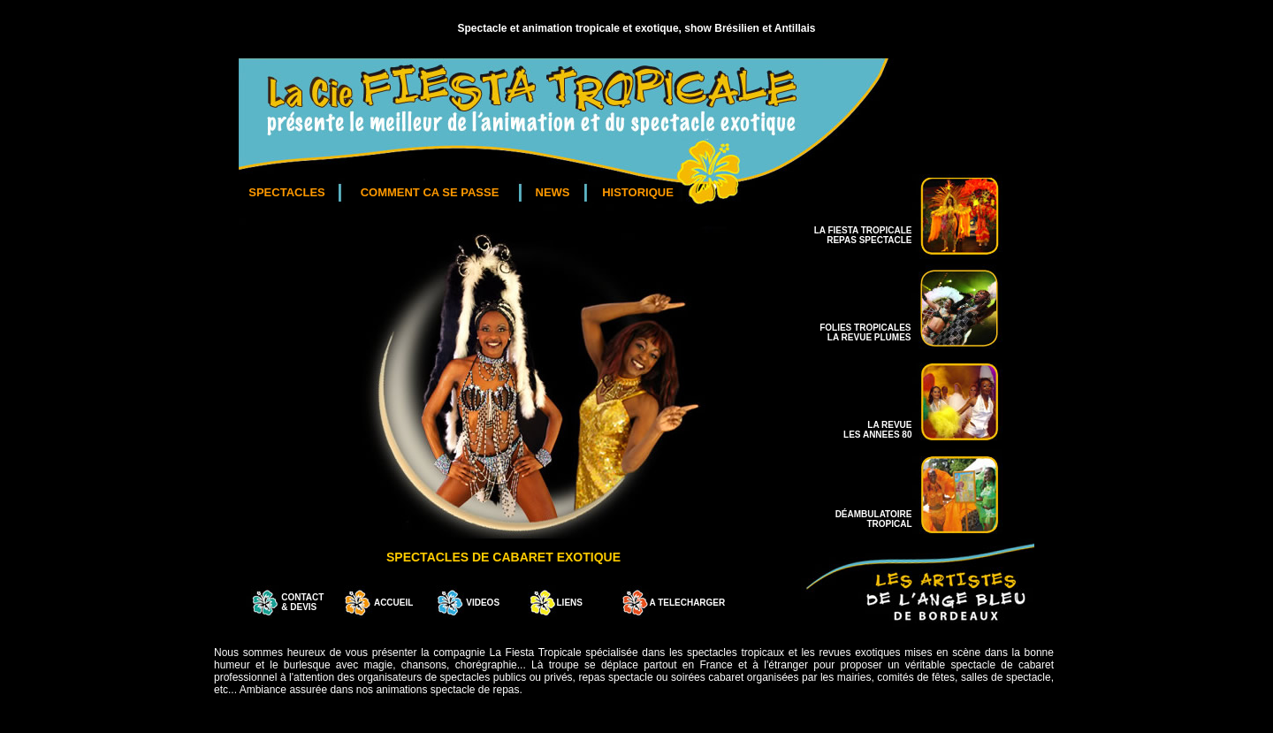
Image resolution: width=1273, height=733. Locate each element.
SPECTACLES (286, 192)
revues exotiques (859, 652)
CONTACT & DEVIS (301, 602)
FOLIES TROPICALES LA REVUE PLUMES (865, 332)
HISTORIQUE (638, 192)
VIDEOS (482, 602)
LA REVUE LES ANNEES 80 (877, 429)
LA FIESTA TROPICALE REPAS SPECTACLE (863, 235)
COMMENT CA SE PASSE (430, 192)
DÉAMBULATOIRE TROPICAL (873, 519)
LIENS (570, 602)
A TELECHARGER (688, 602)
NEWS (553, 192)
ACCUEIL (393, 602)
